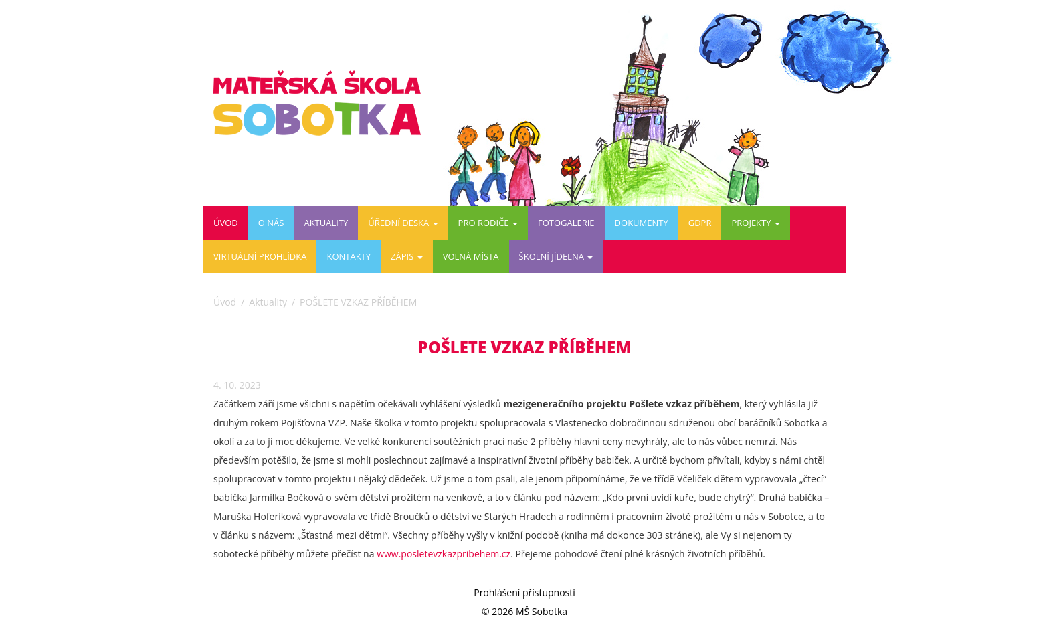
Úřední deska (403, 223)
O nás (271, 223)
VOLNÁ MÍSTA (471, 256)
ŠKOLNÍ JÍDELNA (556, 256)
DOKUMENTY (641, 223)
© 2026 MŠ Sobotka (524, 611)
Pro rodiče (488, 223)
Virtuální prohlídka (259, 256)
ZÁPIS (407, 256)
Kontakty (348, 256)
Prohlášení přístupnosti (524, 592)
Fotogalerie (566, 223)
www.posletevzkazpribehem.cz (443, 553)
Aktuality (326, 223)
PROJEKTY (755, 223)
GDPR (700, 223)
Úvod (225, 223)
